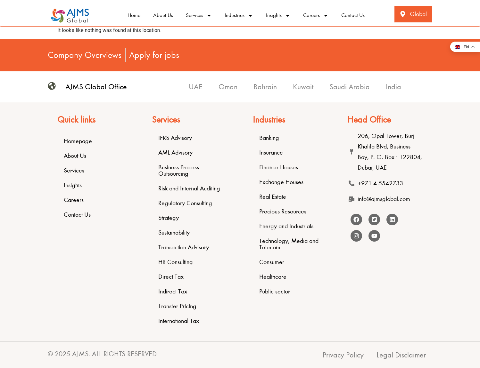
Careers (315, 15)
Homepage (78, 141)
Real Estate (272, 196)
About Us (163, 15)
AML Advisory (175, 152)
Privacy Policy (343, 354)
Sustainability (174, 232)
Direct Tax (171, 276)
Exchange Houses (281, 182)
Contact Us (353, 15)
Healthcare (272, 276)
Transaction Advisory (183, 247)
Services (199, 15)
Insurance (271, 152)
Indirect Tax (172, 291)
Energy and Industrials (286, 226)
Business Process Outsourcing (178, 170)
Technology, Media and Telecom (289, 244)
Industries (239, 15)
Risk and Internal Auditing (189, 188)
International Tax (178, 320)
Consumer (271, 262)
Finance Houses (278, 167)
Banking (269, 137)
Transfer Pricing (177, 306)
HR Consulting (175, 262)
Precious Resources (282, 211)
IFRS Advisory (175, 137)
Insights (278, 15)
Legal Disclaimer (401, 354)
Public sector (274, 291)
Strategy (168, 217)
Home (134, 15)
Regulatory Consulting (185, 203)
